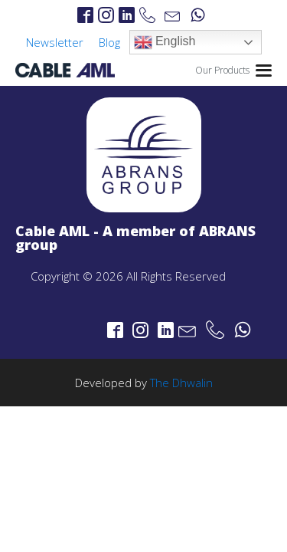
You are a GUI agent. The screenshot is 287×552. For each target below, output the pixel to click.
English (165, 42)
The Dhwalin (181, 382)
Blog (109, 42)
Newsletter (54, 42)
